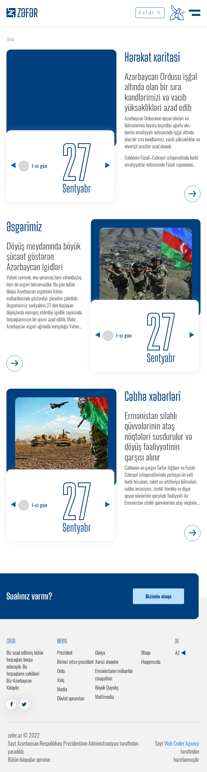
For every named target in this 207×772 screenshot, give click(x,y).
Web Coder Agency (181, 743)
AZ (180, 652)
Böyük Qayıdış (107, 687)
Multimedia (104, 696)
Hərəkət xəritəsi (152, 57)
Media (62, 689)
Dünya (100, 652)
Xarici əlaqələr (107, 661)
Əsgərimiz (24, 227)
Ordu (61, 670)
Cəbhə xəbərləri (153, 396)
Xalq (60, 679)
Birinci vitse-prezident (75, 661)
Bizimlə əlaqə (158, 596)
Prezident (65, 652)
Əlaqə (145, 652)
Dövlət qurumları (70, 698)
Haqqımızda (150, 661)
